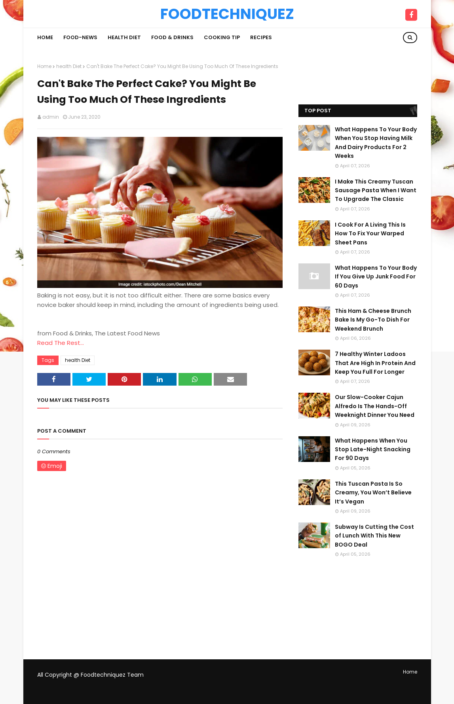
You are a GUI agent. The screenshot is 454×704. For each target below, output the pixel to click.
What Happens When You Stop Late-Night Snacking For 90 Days (372, 449)
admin (50, 117)
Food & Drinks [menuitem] (172, 37)
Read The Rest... (60, 343)
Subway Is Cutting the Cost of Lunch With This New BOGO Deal (374, 536)
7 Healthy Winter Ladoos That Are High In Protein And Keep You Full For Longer (375, 363)
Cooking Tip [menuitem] (222, 37)
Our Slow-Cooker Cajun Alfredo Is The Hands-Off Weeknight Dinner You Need (374, 406)
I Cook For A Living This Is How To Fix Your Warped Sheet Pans (370, 233)
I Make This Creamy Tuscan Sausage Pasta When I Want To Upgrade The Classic (375, 190)
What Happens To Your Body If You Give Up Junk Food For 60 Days (376, 277)
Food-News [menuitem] (80, 37)
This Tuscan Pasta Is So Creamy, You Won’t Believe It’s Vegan (373, 492)
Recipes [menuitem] (261, 37)
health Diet (69, 66)
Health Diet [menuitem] (124, 37)
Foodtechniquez (227, 14)
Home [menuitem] (45, 37)
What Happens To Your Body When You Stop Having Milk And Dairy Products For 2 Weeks (376, 142)
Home (44, 66)
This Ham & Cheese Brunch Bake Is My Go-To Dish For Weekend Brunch (373, 320)
